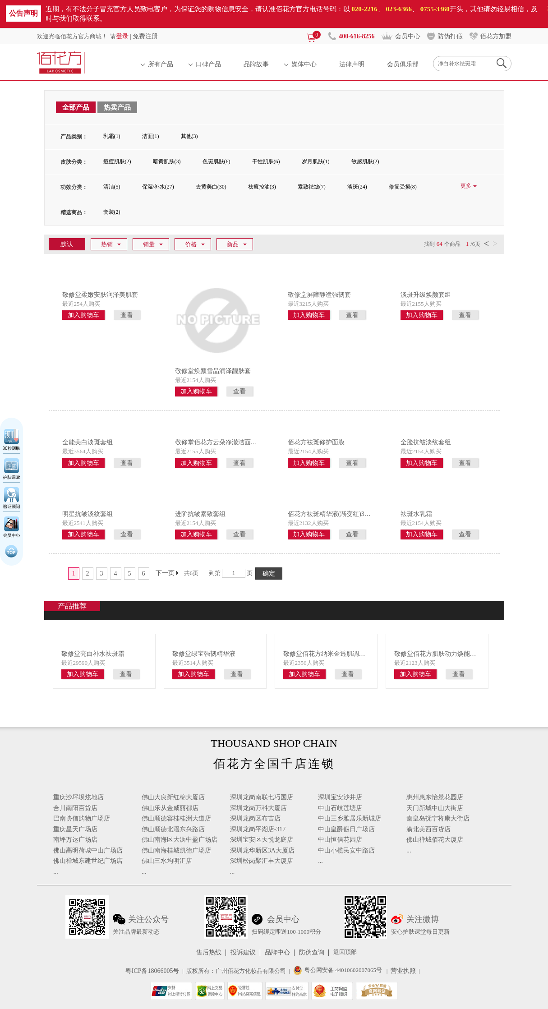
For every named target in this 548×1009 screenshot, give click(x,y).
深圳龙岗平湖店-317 (258, 829)
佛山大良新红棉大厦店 (173, 797)
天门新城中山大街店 (434, 808)
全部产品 (75, 107)
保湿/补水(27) (158, 187)
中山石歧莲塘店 (340, 808)
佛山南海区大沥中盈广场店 (179, 839)
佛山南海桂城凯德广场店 (176, 850)
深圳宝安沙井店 (340, 797)
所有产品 (160, 64)
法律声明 (351, 64)
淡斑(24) (357, 187)
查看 (126, 315)
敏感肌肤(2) (365, 161)
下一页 (165, 573)
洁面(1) (150, 136)
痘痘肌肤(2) (117, 161)
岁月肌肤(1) (316, 161)
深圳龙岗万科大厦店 (258, 808)
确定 (268, 573)
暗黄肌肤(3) (167, 161)
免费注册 (145, 36)
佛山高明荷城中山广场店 (88, 850)
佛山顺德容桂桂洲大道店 (176, 818)
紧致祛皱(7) (312, 187)
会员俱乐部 (403, 64)
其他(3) (189, 136)
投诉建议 (243, 952)
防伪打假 (450, 36)
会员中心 (407, 36)
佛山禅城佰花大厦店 (434, 839)
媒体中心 (304, 64)
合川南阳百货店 (75, 808)
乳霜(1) (111, 136)
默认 (66, 244)
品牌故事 (256, 64)
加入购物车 (83, 315)
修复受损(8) (403, 187)
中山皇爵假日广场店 (346, 829)
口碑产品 (208, 64)
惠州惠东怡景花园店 (434, 797)
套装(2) (111, 212)
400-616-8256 (356, 36)
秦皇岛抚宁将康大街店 (438, 818)
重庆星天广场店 (75, 829)
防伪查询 (311, 952)
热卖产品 (117, 107)
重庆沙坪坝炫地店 (78, 797)
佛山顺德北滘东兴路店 (173, 829)
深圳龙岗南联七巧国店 (261, 797)
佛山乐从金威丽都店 (170, 808)
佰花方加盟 (495, 36)
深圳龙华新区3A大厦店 (262, 850)
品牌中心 (277, 952)
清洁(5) (111, 187)
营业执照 (403, 971)
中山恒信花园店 (340, 839)
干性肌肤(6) (266, 161)
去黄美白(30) (211, 187)
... (55, 871)
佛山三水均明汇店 (167, 860)
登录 (122, 36)
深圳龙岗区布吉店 (255, 818)
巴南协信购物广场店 (81, 818)
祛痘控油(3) (262, 187)
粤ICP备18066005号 (152, 971)
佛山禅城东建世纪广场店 (88, 860)
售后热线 (208, 952)
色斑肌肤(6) (216, 161)
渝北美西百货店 (428, 829)
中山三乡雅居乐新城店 (349, 818)
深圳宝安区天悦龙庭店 (261, 839)
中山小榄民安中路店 (346, 850)
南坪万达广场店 (75, 839)
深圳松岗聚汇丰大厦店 (261, 860)
